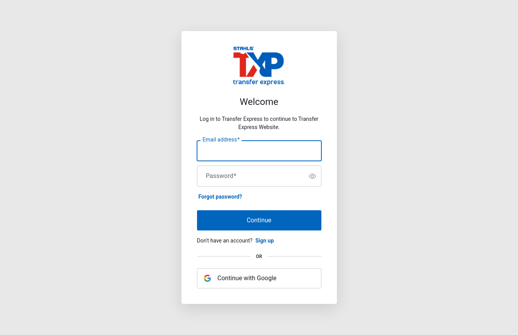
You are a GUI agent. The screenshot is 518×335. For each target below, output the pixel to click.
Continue (259, 220)
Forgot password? (220, 197)
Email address (220, 140)
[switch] (312, 176)
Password (221, 176)
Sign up (264, 240)
